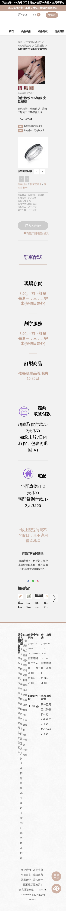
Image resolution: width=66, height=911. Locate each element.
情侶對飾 (19, 715)
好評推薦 (25, 688)
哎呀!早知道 (25, 737)
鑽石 (11, 31)
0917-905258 (34, 653)
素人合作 (38, 879)
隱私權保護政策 (31, 884)
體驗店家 (25, 697)
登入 (23, 15)
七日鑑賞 (26, 874)
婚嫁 (25, 725)
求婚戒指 (26, 31)
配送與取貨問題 (21, 723)
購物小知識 (21, 793)
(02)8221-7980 (32, 646)
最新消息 (25, 668)
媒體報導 (25, 678)
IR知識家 (25, 643)
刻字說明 (22, 184)
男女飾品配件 (19, 740)
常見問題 (38, 869)
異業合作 (26, 879)
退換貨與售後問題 (21, 761)
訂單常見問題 (21, 691)
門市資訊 (52, 15)
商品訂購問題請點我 (36, 233)
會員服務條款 (26, 889)
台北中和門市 (33, 636)
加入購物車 (33, 225)
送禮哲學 (25, 707)
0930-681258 (44, 656)
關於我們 (26, 869)
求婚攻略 (25, 752)
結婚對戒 (43, 31)
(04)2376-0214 (45, 646)
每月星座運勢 (25, 655)
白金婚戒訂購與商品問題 (21, 833)
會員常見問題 (21, 661)
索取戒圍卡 (35, 184)
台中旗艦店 (46, 636)
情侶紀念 (25, 717)
